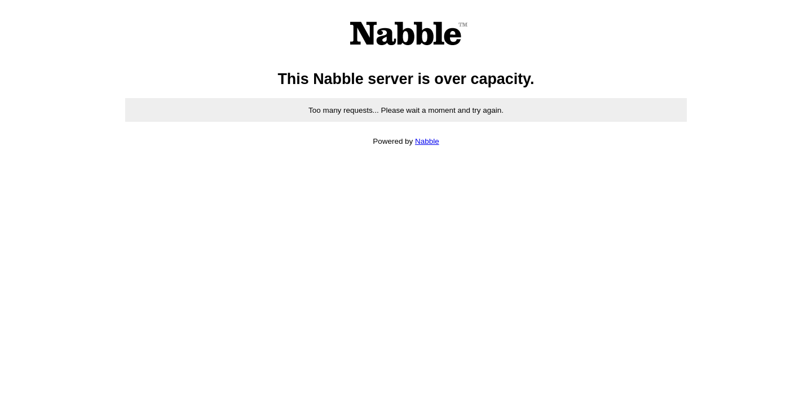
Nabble (427, 141)
